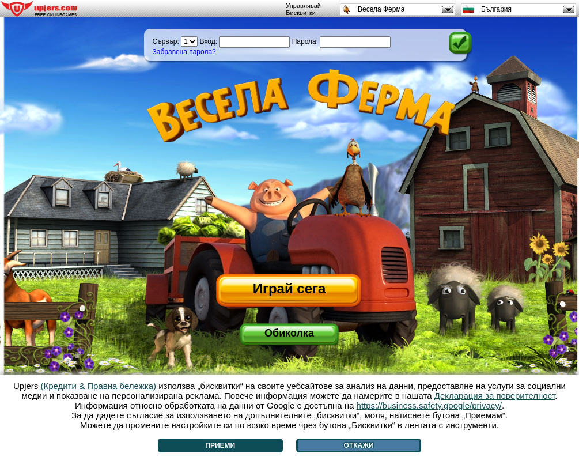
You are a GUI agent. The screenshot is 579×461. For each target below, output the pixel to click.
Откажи (359, 445)
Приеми (220, 445)
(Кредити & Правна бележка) (99, 386)
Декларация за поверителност (494, 395)
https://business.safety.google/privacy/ (429, 405)
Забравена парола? (184, 52)
